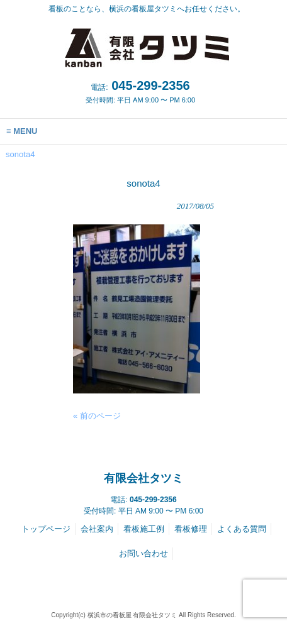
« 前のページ (97, 415)
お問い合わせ (143, 553)
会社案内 (97, 529)
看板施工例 (143, 529)
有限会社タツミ (143, 478)
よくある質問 (241, 529)
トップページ (45, 529)
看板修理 (190, 529)
